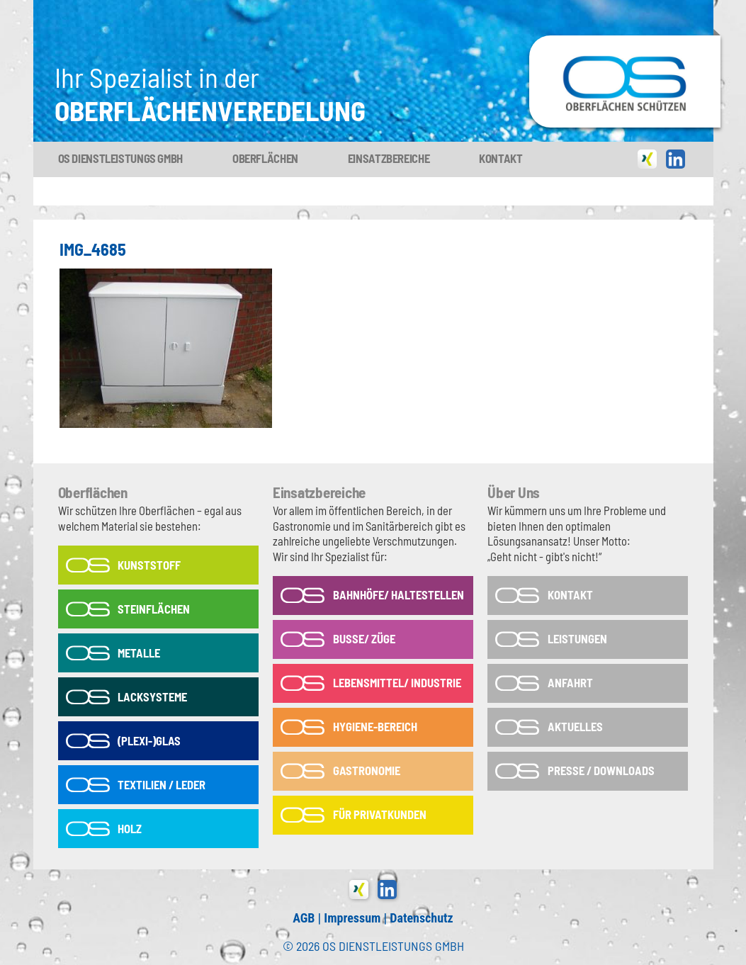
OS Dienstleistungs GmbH (120, 158)
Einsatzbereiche (388, 158)
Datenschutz (421, 917)
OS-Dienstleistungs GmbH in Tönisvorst (624, 41)
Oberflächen (265, 158)
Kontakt (500, 158)
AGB (304, 917)
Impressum (352, 917)
